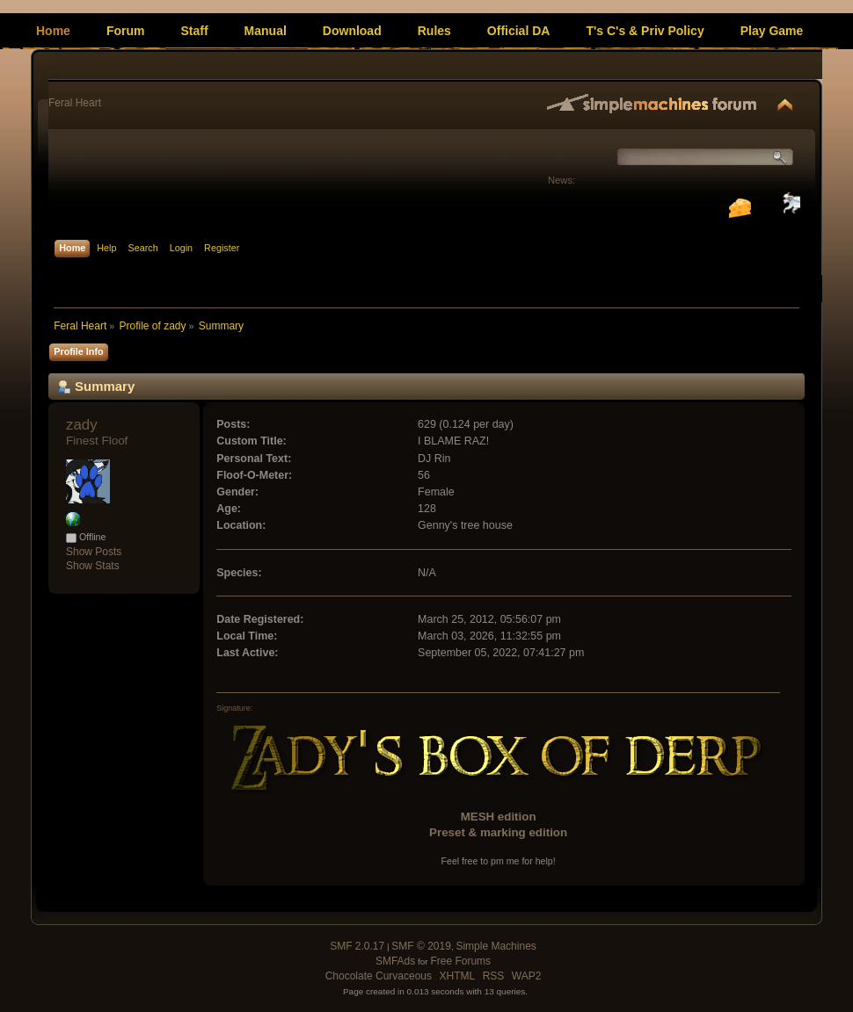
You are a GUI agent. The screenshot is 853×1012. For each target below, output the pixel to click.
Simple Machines (496, 946)
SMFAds (395, 961)
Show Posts (93, 552)
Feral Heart (74, 103)
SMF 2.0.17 (357, 946)
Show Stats (93, 566)
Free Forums (460, 961)
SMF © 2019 (421, 946)
